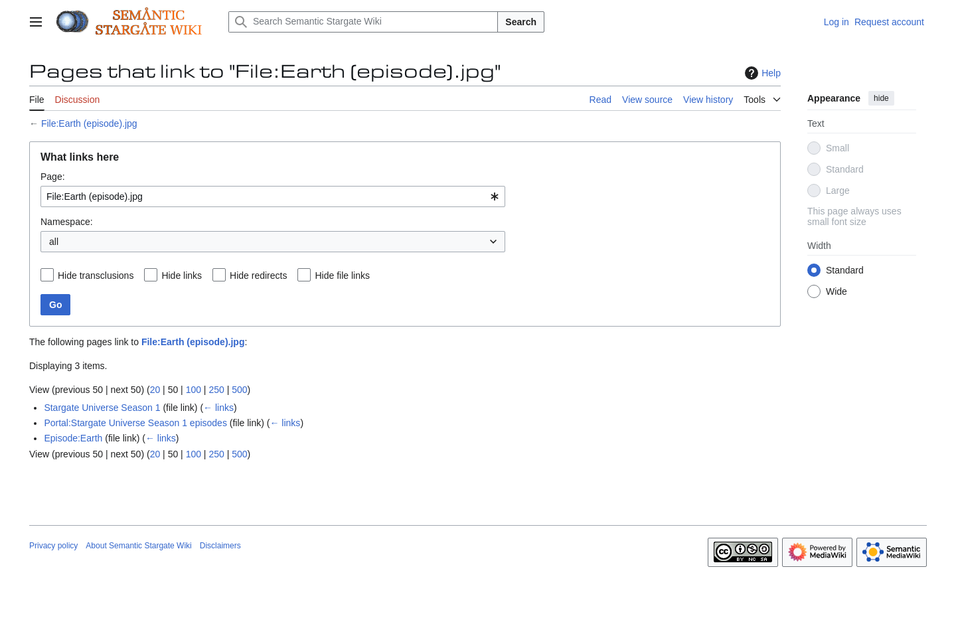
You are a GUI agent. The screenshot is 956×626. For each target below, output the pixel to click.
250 (216, 389)
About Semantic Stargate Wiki (138, 545)
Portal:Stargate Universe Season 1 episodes (135, 423)
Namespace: (66, 221)
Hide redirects (258, 275)
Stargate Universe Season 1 (102, 407)
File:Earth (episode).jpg (89, 123)
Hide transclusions (95, 275)
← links (218, 407)
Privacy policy (53, 545)
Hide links (181, 275)
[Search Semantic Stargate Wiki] (363, 22)
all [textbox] (53, 241)
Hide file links (342, 275)
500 (239, 389)
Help (761, 73)
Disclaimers (220, 545)
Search (520, 22)
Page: (52, 176)
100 (193, 389)
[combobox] (272, 196)
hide (881, 98)
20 (155, 389)
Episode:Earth (73, 438)
